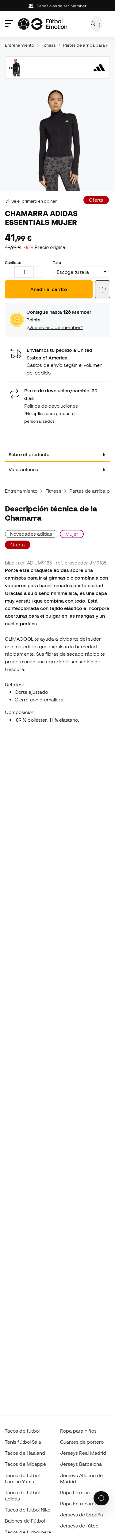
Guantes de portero (82, 1442)
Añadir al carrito (48, 289)
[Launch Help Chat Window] (101, 1498)
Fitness (48, 45)
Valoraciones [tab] (23, 469)
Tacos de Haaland (25, 1453)
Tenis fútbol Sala (23, 1442)
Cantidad (13, 262)
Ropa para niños (78, 1431)
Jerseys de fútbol (79, 1525)
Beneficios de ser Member (57, 6)
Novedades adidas (31, 534)
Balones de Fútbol (25, 1520)
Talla (57, 262)
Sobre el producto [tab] (29, 454)
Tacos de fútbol (22, 1431)
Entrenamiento (19, 45)
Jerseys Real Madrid (83, 1453)
